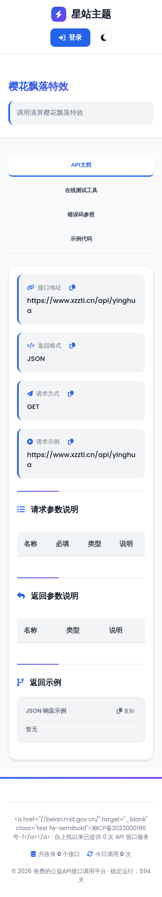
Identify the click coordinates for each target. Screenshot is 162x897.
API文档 (81, 165)
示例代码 (81, 239)
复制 (126, 712)
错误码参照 (81, 214)
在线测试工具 (81, 190)
